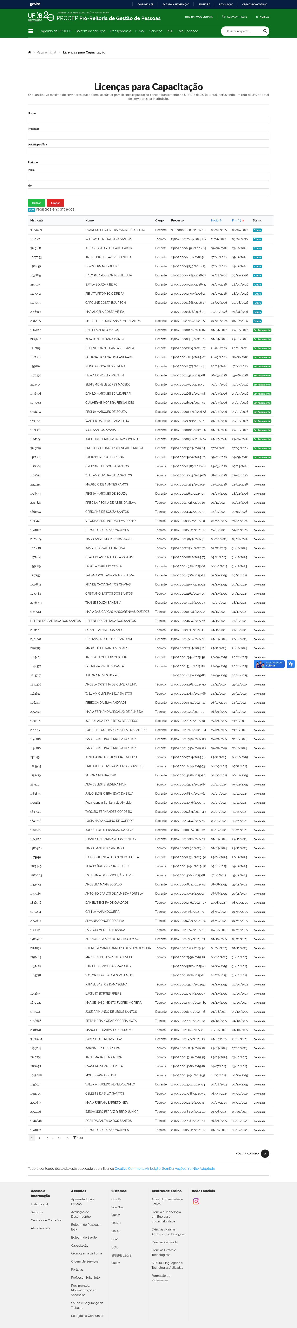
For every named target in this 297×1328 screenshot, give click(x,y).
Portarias (77, 1269)
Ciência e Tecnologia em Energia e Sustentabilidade (166, 1216)
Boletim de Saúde (84, 1237)
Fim (30, 185)
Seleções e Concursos (87, 1316)
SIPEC (115, 1263)
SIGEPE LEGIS (121, 1255)
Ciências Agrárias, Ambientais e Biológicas (168, 1232)
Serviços (156, 31)
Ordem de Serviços (84, 1261)
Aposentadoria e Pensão (82, 1201)
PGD (170, 31)
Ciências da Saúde (165, 1242)
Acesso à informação (176, 4)
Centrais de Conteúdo (46, 1220)
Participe (204, 4)
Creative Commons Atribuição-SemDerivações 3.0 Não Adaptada (165, 1169)
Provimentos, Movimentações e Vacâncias (84, 1290)
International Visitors (199, 16)
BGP (114, 1239)
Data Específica (37, 144)
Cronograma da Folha (86, 1253)
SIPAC (115, 1215)
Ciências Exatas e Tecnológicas (164, 1252)
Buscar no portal (238, 31)
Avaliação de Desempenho (81, 1214)
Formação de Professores (161, 1278)
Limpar (55, 203)
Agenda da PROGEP (56, 31)
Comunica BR (145, 4)
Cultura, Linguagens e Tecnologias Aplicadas (167, 1265)
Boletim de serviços (90, 31)
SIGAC (115, 1231)
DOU (114, 1247)
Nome (32, 113)
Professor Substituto (85, 1277)
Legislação (226, 4)
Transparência (120, 31)
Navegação (31, 31)
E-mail (140, 31)
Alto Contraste (237, 16)
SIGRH (116, 1223)
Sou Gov (117, 1207)
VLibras (264, 16)
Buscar (36, 203)
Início (31, 169)
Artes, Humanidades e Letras (167, 1201)
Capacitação (79, 1245)
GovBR (35, 4)
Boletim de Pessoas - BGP (86, 1227)
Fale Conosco (187, 31)
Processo (33, 128)
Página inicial (46, 52)
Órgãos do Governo (254, 4)
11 (59, 1138)
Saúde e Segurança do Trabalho (87, 1305)
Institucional (39, 1204)
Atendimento (40, 1228)
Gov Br (116, 1199)
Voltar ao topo (247, 1153)
